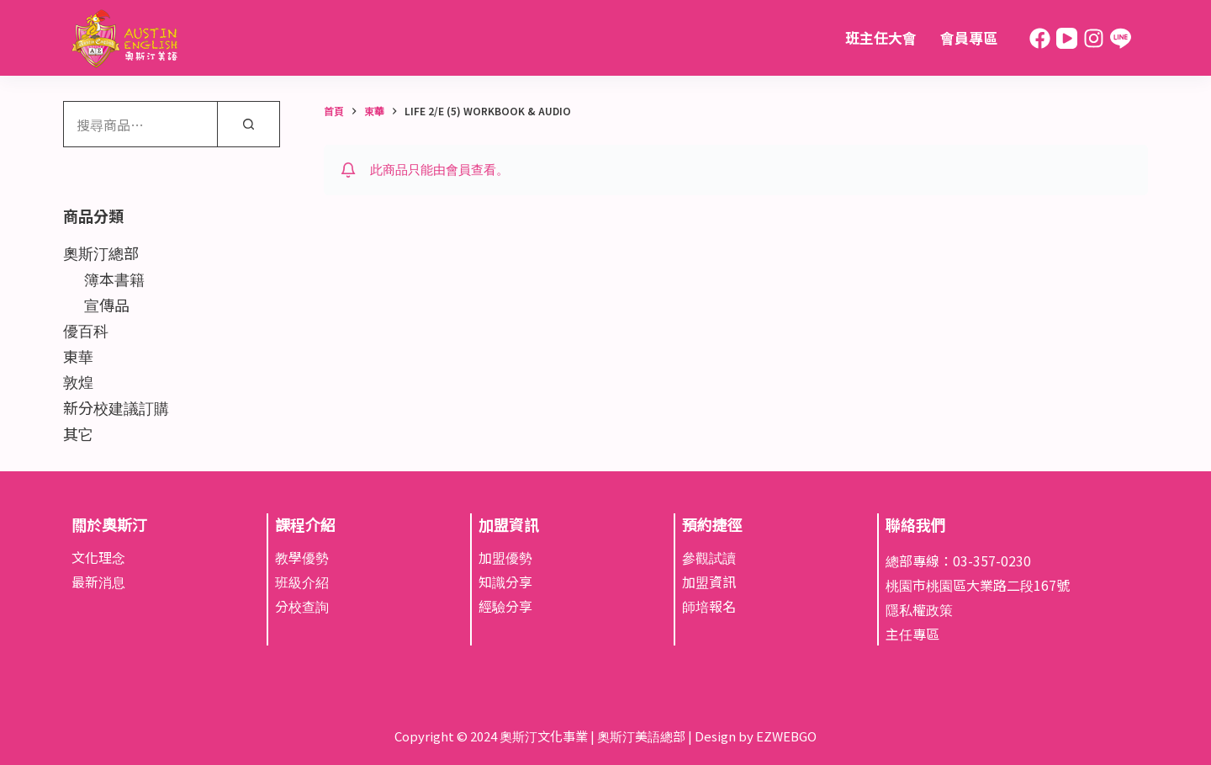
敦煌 (78, 381)
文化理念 (98, 557)
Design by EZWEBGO (756, 736)
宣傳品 (107, 305)
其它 (78, 433)
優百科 (85, 330)
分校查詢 (302, 606)
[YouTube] (1066, 38)
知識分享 (505, 581)
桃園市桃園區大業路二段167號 (978, 585)
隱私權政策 (919, 609)
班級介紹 (302, 581)
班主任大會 (881, 37)
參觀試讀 (709, 557)
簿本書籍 (114, 279)
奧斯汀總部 (101, 252)
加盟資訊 (709, 581)
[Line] (1120, 38)
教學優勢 (302, 557)
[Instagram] (1093, 38)
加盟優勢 (505, 557)
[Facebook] (1039, 38)
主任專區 (912, 634)
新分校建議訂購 (116, 407)
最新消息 (98, 581)
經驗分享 (505, 606)
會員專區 (968, 37)
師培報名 (709, 606)
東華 (78, 356)
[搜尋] (248, 124)
